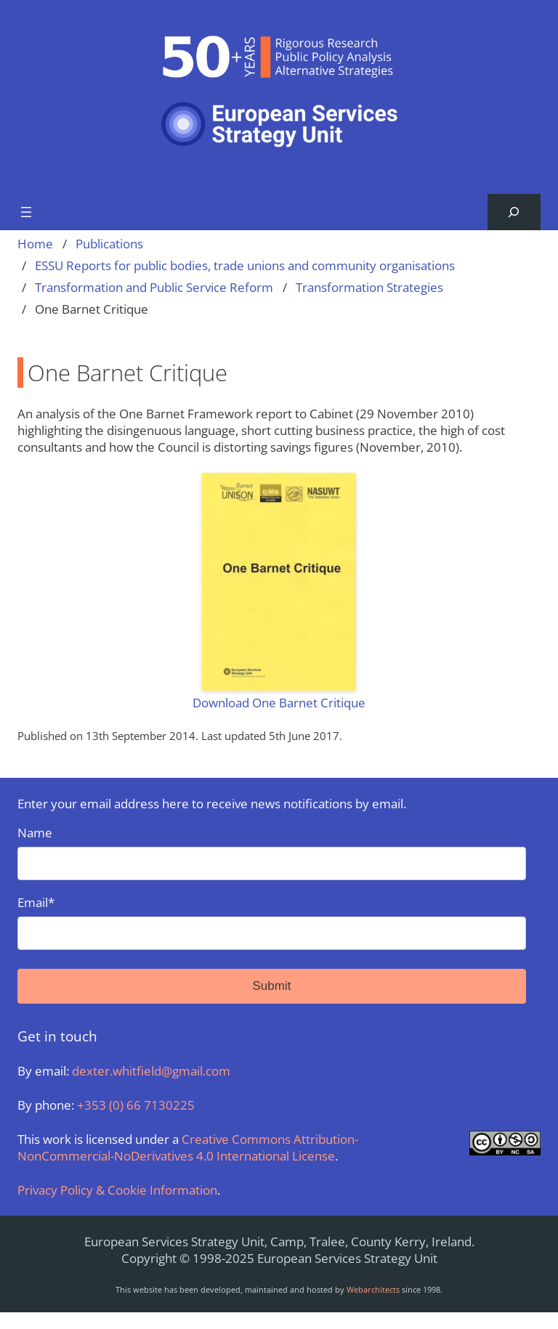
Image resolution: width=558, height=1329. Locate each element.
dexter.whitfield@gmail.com (151, 1070)
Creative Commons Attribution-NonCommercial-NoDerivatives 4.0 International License (187, 1147)
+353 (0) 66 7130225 (136, 1105)
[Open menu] (26, 212)
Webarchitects (373, 1289)
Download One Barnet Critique (279, 702)
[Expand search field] (514, 212)
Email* (271, 922)
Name (271, 852)
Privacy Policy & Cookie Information (117, 1190)
